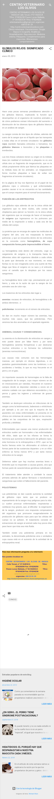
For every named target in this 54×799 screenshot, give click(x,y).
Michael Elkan (33, 794)
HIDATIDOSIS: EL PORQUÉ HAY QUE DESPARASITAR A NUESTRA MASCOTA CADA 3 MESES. (22, 750)
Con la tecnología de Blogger (27, 788)
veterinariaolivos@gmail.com (27, 574)
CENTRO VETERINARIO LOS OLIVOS (27, 6)
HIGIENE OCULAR (12, 680)
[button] (50, 49)
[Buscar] (50, 5)
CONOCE (13, 599)
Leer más (47, 704)
